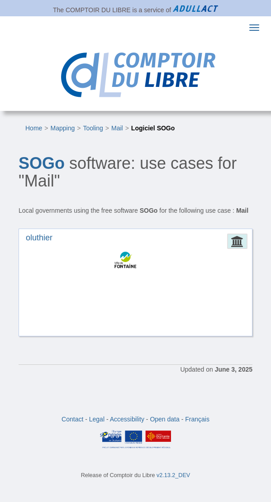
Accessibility (127, 419)
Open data (164, 419)
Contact (72, 419)
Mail (117, 128)
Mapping (63, 128)
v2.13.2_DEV (173, 475)
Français (197, 419)
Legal (97, 419)
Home (33, 128)
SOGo (42, 163)
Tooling (93, 128)
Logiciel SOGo (153, 128)
